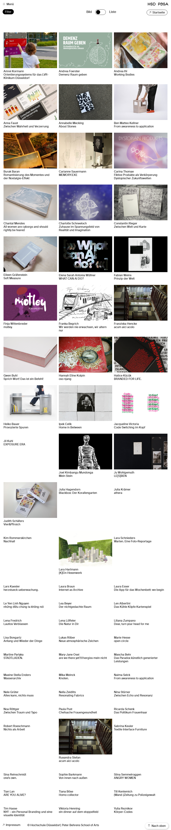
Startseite (157, 12)
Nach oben (157, 826)
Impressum (11, 825)
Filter (8, 12)
